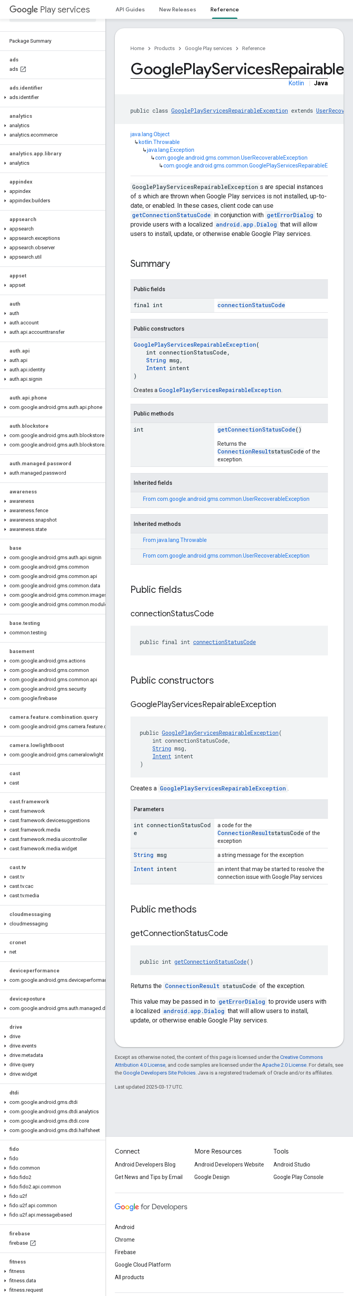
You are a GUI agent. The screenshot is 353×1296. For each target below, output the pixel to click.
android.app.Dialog (246, 224)
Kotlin (296, 83)
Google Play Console (298, 1177)
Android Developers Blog (145, 1164)
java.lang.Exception (170, 150)
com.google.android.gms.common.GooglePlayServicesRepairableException (256, 165)
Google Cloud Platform (143, 1265)
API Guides (130, 9)
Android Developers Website (229, 1164)
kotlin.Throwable (159, 142)
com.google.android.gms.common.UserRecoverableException (231, 158)
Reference (253, 48)
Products (164, 48)
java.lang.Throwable (182, 540)
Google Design (212, 1177)
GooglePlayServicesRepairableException (229, 110)
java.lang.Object (150, 134)
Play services (49, 9)
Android (124, 1227)
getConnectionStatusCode (171, 215)
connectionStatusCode (251, 305)
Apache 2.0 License (284, 1065)
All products (129, 1277)
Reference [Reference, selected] (224, 9)
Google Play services (208, 48)
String (156, 360)
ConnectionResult (244, 451)
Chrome (125, 1240)
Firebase (125, 1252)
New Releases (177, 9)
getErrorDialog (290, 215)
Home (137, 48)
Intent (156, 368)
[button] (51, 97)
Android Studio (291, 1164)
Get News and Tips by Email (149, 1177)
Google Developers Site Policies (159, 1073)
